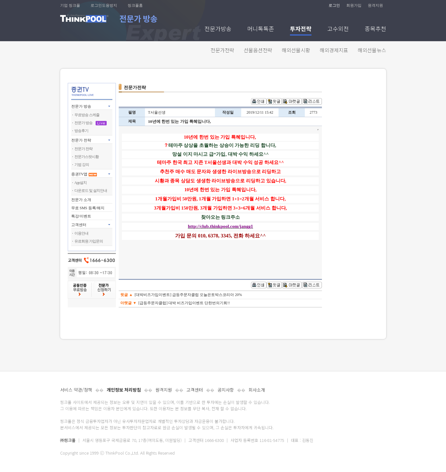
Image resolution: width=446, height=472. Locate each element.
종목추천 (375, 29)
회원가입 (353, 5)
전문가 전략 (81, 140)
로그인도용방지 (104, 5)
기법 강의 (81, 164)
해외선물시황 (296, 50)
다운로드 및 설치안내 (90, 190)
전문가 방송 (81, 106)
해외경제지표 (334, 50)
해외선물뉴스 (372, 50)
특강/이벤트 (81, 216)
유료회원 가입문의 (88, 241)
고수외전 (338, 29)
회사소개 (256, 390)
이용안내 (81, 233)
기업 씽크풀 (70, 5)
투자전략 (300, 29)
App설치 (80, 182)
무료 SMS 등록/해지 (87, 208)
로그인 (334, 5)
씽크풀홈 (135, 5)
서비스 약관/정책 (76, 390)
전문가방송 (217, 29)
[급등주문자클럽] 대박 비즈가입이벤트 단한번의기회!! (184, 303)
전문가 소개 (81, 200)
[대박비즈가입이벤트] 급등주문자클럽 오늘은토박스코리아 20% (188, 295)
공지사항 (225, 390)
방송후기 (81, 131)
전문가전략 (222, 50)
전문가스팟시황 (86, 156)
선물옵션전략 (258, 50)
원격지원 (375, 5)
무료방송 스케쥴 (86, 115)
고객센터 (194, 390)
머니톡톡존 (260, 29)
